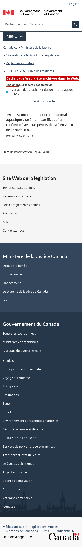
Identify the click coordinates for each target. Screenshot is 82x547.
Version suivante (43, 101)
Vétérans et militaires (17, 498)
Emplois (8, 361)
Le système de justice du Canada (25, 291)
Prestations (11, 395)
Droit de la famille (15, 266)
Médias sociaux (13, 527)
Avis (46, 531)
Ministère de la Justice (36, 47)
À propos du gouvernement (22, 351)
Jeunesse (9, 506)
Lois (5, 300)
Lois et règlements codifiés (21, 205)
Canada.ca (10, 47)
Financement (12, 283)
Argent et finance (15, 472)
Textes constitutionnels (19, 188)
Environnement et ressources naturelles (31, 421)
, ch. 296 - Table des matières (30, 71)
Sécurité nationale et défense (23, 429)
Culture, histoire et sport (20, 438)
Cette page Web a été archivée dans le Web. (42, 78)
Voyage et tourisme (16, 378)
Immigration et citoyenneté (22, 369)
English (74, 4)
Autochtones (12, 489)
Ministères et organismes (20, 342)
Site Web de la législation (23, 55)
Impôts (8, 412)
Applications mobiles (44, 527)
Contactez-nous (14, 231)
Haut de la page (18, 537)
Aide (6, 222)
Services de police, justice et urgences (29, 446)
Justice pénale (12, 274)
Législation (51, 55)
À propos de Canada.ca (22, 531)
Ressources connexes (18, 196)
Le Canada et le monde (18, 464)
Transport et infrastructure (22, 455)
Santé (7, 404)
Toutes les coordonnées (19, 333)
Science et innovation (17, 481)
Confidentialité (64, 531)
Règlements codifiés (20, 63)
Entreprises (11, 386)
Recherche (10, 213)
